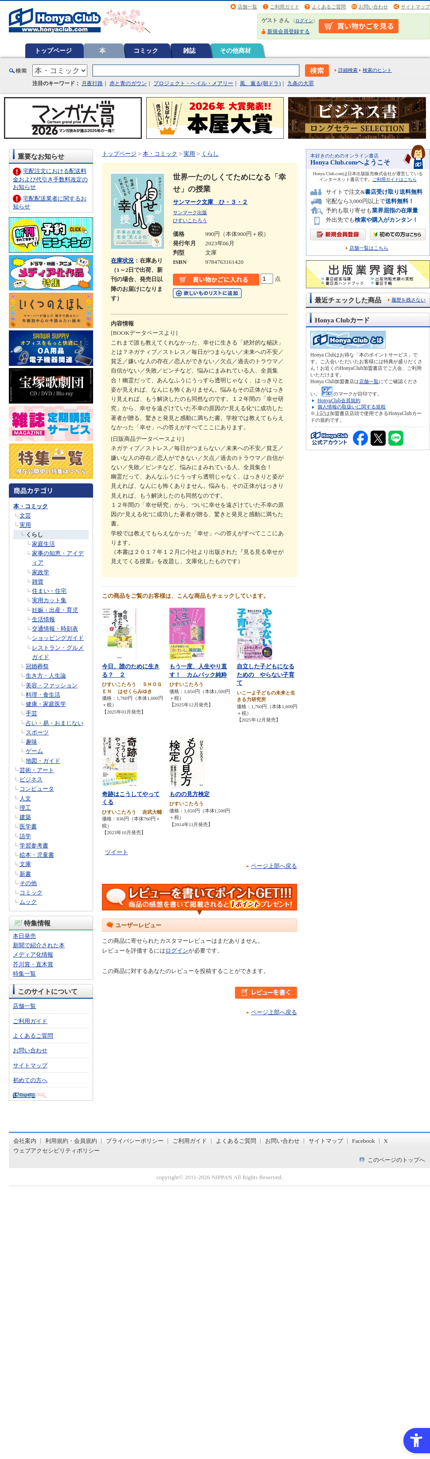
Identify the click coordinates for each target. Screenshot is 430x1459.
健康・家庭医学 (46, 704)
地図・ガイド (43, 760)
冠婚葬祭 (37, 666)
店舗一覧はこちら (368, 248)
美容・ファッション (52, 685)
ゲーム (34, 751)
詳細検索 (348, 70)
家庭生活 (43, 544)
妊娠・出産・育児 (55, 610)
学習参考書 (34, 845)
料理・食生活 (43, 694)
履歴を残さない (408, 299)
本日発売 (24, 936)
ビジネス (31, 779)
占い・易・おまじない (54, 723)
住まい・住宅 (49, 591)
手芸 (31, 713)
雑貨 (37, 581)
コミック (145, 50)
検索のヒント (377, 70)
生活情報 (43, 619)
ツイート (116, 852)
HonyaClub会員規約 (338, 400)
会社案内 (24, 1140)
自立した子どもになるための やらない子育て (265, 674)
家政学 (40, 572)
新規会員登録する (288, 31)
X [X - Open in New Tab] (386, 1140)
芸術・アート (37, 770)
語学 (25, 836)
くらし (34, 534)
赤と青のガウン (128, 83)
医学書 (28, 826)
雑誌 (189, 50)
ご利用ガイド (284, 6)
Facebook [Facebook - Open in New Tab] (363, 1140)
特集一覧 (24, 973)
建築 (25, 817)
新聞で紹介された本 (39, 945)
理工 (25, 807)
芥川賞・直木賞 (33, 964)
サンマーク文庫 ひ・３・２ (210, 202)
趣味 (31, 741)
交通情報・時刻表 (55, 628)
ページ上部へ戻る (274, 866)
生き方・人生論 (46, 675)
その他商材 (235, 50)
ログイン (304, 20)
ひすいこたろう (190, 220)
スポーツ (37, 732)
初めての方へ (30, 1080)
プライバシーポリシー (135, 1140)
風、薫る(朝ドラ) (260, 83)
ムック (28, 901)
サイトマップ (415, 6)
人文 (25, 798)
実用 (25, 525)
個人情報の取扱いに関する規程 (351, 406)
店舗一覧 (247, 6)
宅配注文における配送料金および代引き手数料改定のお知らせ (50, 179)
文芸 (25, 515)
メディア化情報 (33, 954)
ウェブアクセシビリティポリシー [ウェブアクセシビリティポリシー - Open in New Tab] (56, 1150)
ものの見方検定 (189, 794)
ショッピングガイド (58, 638)
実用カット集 (49, 600)
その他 (28, 883)
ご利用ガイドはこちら (394, 179)
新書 (25, 874)
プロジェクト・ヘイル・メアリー (193, 83)
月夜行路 (92, 83)
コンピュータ (37, 788)
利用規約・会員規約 (71, 1140)
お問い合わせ (373, 6)
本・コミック (30, 506)
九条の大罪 (300, 83)
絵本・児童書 (37, 854)
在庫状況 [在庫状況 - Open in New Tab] (122, 260)
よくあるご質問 (329, 6)
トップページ (53, 50)
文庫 (25, 864)
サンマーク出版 (190, 212)
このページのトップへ (396, 1160)
